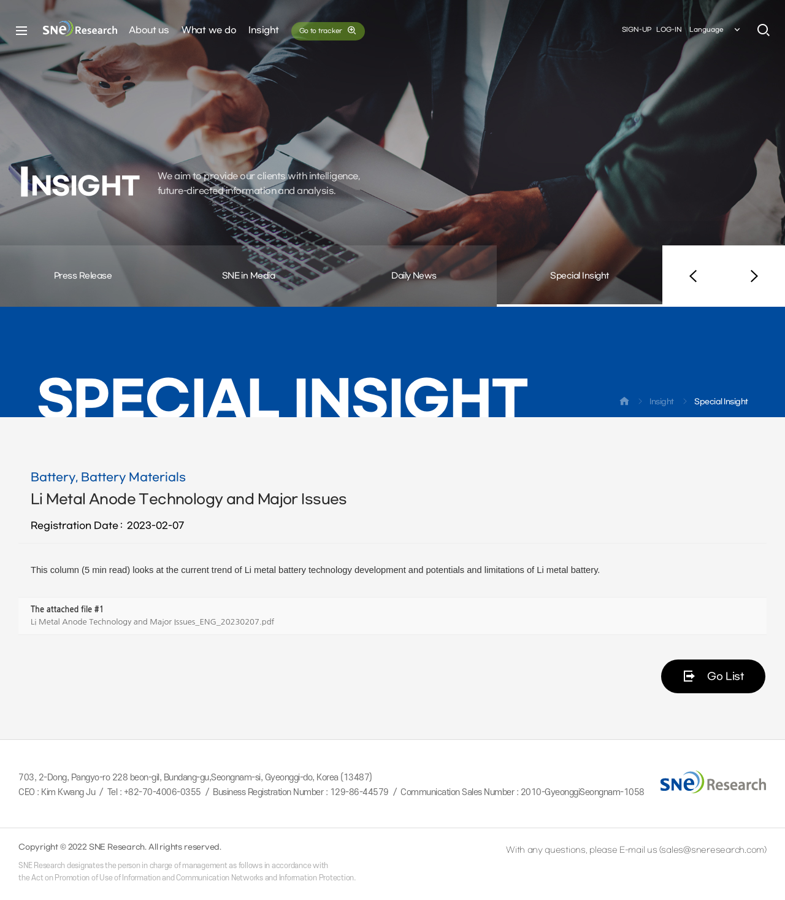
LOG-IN (669, 29)
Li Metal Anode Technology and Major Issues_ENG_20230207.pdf (152, 622)
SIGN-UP (636, 29)
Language (715, 30)
